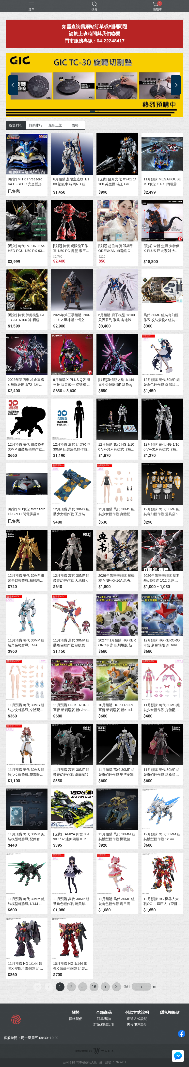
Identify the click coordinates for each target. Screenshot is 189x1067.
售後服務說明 (137, 1024)
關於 (75, 1013)
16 (94, 987)
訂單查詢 (104, 1018)
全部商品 (104, 1013)
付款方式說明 (137, 1013)
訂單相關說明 (104, 1024)
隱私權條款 (170, 1013)
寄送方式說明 (137, 1018)
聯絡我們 (75, 1018)
